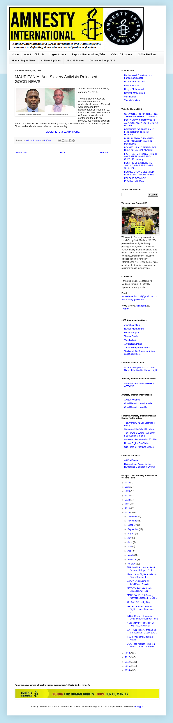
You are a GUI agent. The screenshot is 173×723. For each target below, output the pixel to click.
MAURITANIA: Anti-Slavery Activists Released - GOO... (142, 596)
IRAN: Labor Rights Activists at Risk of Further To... (142, 575)
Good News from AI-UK (135, 407)
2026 (127, 482)
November (133, 520)
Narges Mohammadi (134, 89)
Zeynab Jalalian (132, 100)
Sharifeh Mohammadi (134, 93)
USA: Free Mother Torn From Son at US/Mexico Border (141, 645)
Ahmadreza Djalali (133, 344)
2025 (127, 487)
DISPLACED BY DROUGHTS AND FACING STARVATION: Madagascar (138, 141)
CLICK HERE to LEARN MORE (63, 131)
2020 (127, 508)
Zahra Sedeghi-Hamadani (136, 347)
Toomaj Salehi (131, 336)
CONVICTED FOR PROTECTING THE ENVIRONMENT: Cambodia (141, 115)
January (132, 563)
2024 (127, 491)
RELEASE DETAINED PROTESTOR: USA (135, 179)
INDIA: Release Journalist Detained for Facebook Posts (142, 617)
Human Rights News (24, 60)
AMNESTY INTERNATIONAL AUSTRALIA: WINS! (141, 624)
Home (15, 54)
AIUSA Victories (132, 399)
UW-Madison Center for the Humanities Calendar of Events (139, 465)
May (130, 546)
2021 (127, 504)
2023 (127, 495)
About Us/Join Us (34, 54)
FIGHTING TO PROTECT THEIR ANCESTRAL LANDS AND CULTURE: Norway (140, 157)
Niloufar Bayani (131, 332)
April (130, 551)
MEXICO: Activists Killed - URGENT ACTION (139, 589)
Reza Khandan (131, 85)
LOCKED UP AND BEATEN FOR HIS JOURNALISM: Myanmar (140, 148)
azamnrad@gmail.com (132, 299)
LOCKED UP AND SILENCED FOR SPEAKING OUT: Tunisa (139, 173)
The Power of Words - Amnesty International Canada (139, 434)
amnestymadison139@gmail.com (137, 296)
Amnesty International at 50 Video (140, 439)
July (130, 538)
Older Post (104, 152)
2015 (127, 666)
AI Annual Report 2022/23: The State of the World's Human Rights (141, 368)
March (131, 555)
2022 (127, 499)
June (130, 542)
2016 (127, 661)
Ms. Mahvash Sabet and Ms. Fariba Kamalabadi (138, 76)
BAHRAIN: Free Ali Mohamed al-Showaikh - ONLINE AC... (142, 631)
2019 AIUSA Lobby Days (139, 602)
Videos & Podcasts (121, 54)
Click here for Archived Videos (139, 447)
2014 (127, 670)
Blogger (139, 706)
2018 (127, 653)
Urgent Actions (58, 54)
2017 (127, 657)
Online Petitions (147, 54)
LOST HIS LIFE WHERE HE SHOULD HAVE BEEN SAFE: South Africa (138, 166)
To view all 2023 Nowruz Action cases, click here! (139, 352)
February (132, 559)
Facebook (140, 305)
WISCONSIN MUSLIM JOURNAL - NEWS (138, 582)
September (133, 529)
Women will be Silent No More (139, 429)
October (132, 525)
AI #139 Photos (75, 60)
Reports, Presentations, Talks (88, 54)
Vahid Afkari (130, 96)
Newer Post (21, 152)
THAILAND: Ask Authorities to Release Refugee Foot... (141, 568)
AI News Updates (51, 60)
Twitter (125, 308)
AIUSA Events (131, 460)
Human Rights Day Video (136, 443)
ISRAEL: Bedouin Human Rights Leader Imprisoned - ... (141, 609)
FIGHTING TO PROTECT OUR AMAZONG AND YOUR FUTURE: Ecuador (141, 123)
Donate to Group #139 (102, 60)
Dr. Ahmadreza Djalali (134, 81)
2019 (127, 512)
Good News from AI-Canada (138, 403)
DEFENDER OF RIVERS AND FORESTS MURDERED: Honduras (139, 132)
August (131, 533)
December (133, 516)
